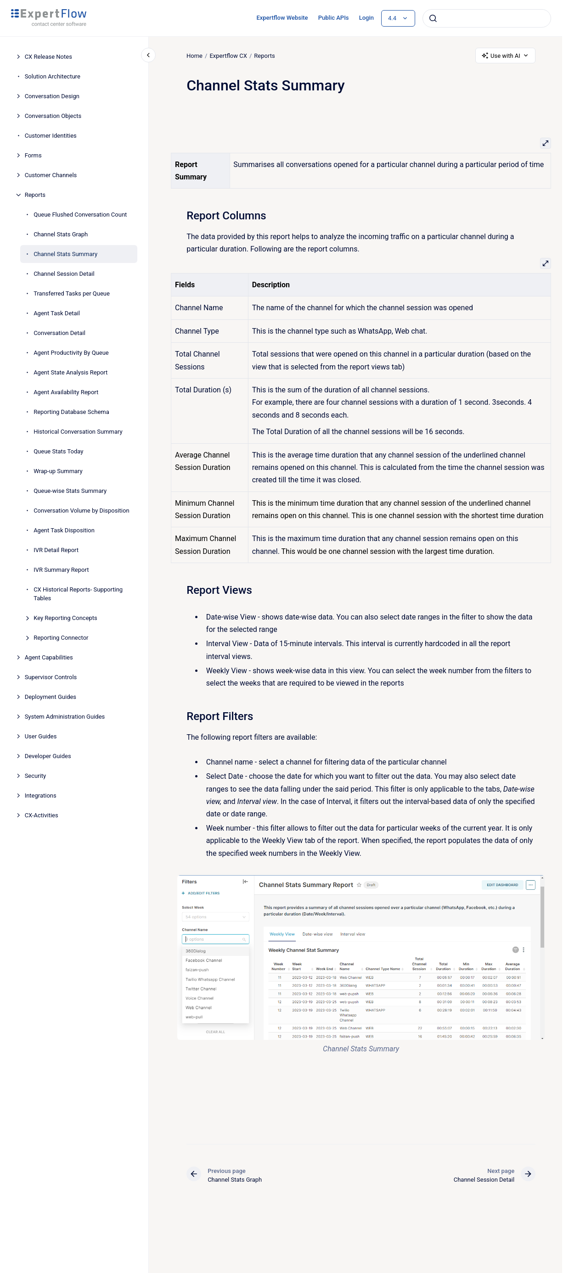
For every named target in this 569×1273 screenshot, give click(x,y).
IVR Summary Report (61, 569)
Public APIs (333, 17)
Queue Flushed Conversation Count (80, 214)
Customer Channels (51, 175)
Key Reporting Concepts (65, 617)
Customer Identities (51, 135)
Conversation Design (52, 96)
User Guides (41, 736)
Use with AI (505, 55)
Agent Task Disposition (64, 530)
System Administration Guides (65, 716)
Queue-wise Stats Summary (70, 490)
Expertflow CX (228, 55)
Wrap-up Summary (58, 471)
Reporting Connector (61, 637)
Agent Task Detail (57, 313)
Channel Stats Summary (65, 254)
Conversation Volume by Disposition (81, 510)
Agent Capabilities (49, 657)
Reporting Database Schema (71, 411)
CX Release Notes (48, 56)
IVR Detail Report (56, 550)
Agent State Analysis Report (70, 372)
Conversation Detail (59, 332)
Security (35, 775)
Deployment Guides (50, 696)
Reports (35, 194)
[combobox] (487, 18)
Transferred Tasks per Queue (72, 293)
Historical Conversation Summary (78, 431)
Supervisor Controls (51, 677)
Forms (33, 155)
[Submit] (433, 18)
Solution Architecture (52, 76)
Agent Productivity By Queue (71, 352)
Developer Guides (48, 756)
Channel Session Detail (64, 273)
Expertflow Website (282, 17)
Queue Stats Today (58, 451)
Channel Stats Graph (61, 234)
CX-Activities (41, 815)
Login (366, 17)
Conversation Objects (53, 115)
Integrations (40, 795)
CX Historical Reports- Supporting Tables (78, 594)
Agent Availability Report (66, 392)
